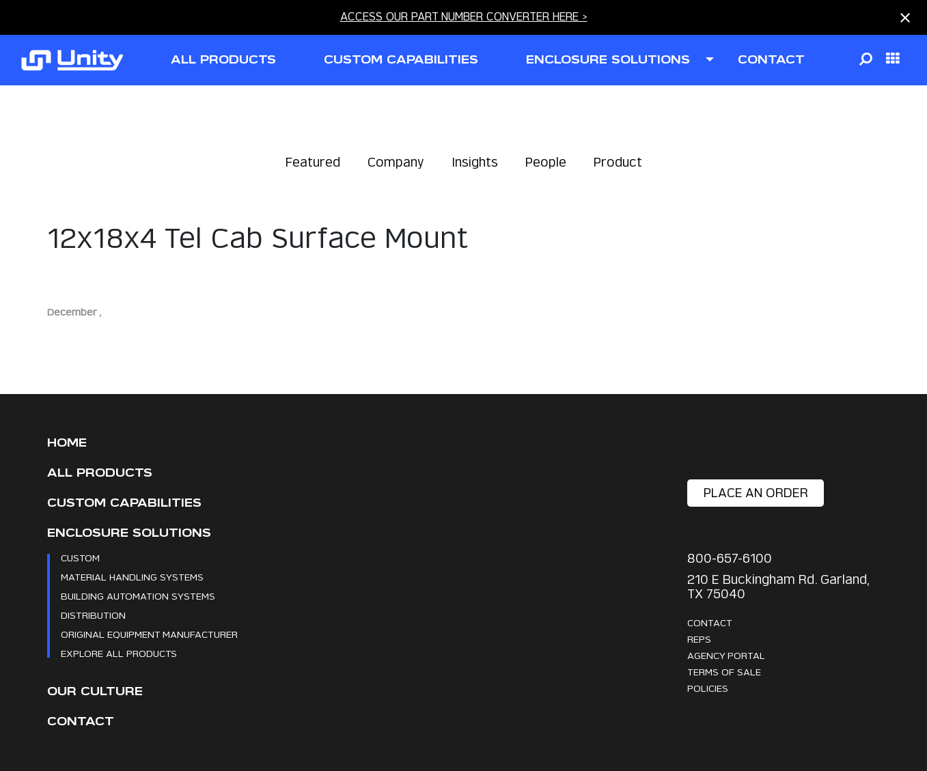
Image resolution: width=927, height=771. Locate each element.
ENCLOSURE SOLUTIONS (608, 59)
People (545, 162)
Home (67, 442)
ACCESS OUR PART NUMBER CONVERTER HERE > (463, 16)
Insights (475, 162)
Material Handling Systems (132, 577)
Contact (80, 721)
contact (771, 59)
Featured (313, 162)
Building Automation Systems (138, 596)
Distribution (93, 615)
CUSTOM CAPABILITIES (401, 59)
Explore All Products (119, 653)
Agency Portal (726, 655)
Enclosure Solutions (129, 533)
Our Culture (95, 691)
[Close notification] (905, 18)
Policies (707, 688)
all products (223, 59)
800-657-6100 (729, 558)
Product (618, 162)
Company (396, 162)
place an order (756, 493)
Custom (80, 557)
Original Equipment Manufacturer (149, 634)
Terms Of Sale (724, 671)
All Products (99, 472)
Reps (699, 639)
